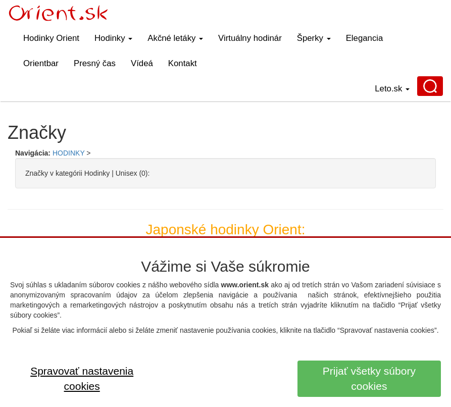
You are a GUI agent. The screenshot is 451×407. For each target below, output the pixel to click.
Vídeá (142, 63)
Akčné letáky (175, 38)
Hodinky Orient (51, 38)
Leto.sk (392, 88)
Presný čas (95, 63)
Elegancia (364, 38)
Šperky (314, 38)
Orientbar (41, 63)
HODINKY (69, 153)
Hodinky (113, 38)
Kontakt (182, 63)
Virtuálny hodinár (250, 38)
